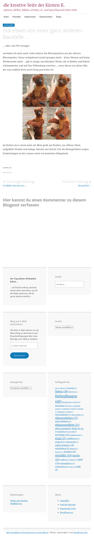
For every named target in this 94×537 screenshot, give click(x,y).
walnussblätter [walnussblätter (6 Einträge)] (67, 463)
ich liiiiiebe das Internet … (25, 183)
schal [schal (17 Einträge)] (60, 438)
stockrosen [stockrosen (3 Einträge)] (59, 452)
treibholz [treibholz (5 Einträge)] (64, 460)
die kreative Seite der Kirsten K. (34, 5)
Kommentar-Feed (68, 508)
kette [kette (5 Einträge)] (74, 409)
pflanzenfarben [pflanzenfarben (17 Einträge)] (66, 418)
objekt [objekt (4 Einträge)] (70, 412)
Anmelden (64, 500)
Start (6, 16)
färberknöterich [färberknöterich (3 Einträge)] (67, 402)
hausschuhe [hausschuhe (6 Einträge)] (61, 406)
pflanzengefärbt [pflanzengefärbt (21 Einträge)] (67, 425)
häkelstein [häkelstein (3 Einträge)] (67, 409)
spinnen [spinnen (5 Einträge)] (73, 448)
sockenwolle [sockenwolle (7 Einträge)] (71, 442)
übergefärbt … (69, 183)
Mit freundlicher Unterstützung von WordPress (27, 532)
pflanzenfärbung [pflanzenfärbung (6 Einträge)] (63, 421)
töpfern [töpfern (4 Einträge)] (73, 460)
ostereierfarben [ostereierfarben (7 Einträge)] (63, 414)
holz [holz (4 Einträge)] (70, 406)
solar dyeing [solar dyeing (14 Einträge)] (64, 445)
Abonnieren (19, 355)
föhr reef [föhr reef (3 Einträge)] (77, 402)
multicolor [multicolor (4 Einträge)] (61, 412)
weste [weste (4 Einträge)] (72, 467)
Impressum (30, 16)
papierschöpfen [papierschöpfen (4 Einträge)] (77, 415)
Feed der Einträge (68, 504)
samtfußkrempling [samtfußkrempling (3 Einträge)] (76, 435)
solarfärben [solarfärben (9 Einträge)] (62, 448)
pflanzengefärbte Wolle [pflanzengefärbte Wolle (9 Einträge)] (67, 428)
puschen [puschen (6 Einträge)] (62, 431)
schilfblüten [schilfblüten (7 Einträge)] (73, 438)
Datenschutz (45, 16)
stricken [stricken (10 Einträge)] (70, 451)
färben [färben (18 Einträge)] (61, 391)
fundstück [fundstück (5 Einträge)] (72, 388)
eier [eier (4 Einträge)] (57, 388)
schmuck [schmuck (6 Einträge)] (60, 442)
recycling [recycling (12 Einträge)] (62, 434)
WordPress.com (80, 532)
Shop (58, 16)
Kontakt (16, 16)
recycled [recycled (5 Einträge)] (72, 431)
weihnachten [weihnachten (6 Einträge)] (61, 466)
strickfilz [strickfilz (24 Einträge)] (63, 455)
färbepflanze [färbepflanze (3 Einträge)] (73, 392)
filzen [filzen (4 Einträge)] (63, 388)
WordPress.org (66, 512)
